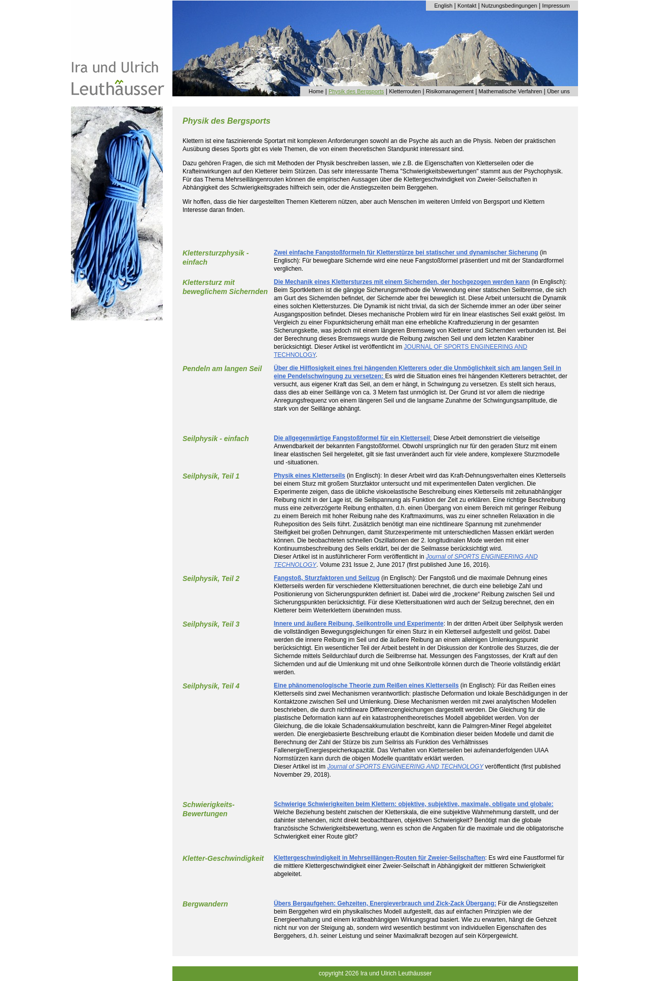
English (443, 6)
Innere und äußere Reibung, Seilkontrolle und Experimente (359, 623)
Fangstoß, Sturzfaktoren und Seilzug (327, 578)
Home (316, 91)
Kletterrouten (405, 91)
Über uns (558, 91)
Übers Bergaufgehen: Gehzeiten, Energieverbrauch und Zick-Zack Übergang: (385, 903)
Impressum (555, 6)
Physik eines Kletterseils (309, 475)
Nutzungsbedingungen (509, 6)
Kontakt (466, 6)
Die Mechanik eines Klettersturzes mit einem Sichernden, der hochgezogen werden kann (402, 281)
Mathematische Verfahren (510, 91)
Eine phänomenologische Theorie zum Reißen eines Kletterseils (366, 685)
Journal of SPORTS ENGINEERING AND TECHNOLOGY (405, 766)
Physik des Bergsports (356, 91)
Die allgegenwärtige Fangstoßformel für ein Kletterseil (352, 438)
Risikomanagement (450, 91)
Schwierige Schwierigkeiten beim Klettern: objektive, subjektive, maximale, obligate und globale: (413, 804)
